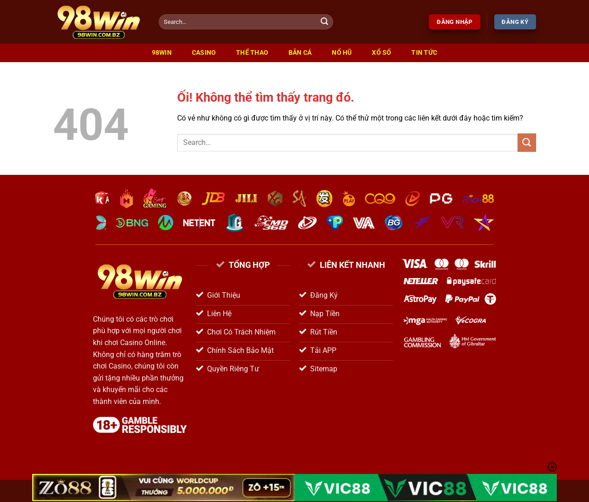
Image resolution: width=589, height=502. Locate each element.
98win (162, 53)
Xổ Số (381, 53)
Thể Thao (252, 53)
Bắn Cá (300, 53)
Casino (204, 53)
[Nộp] (325, 22)
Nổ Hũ (342, 53)
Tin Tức (424, 53)
